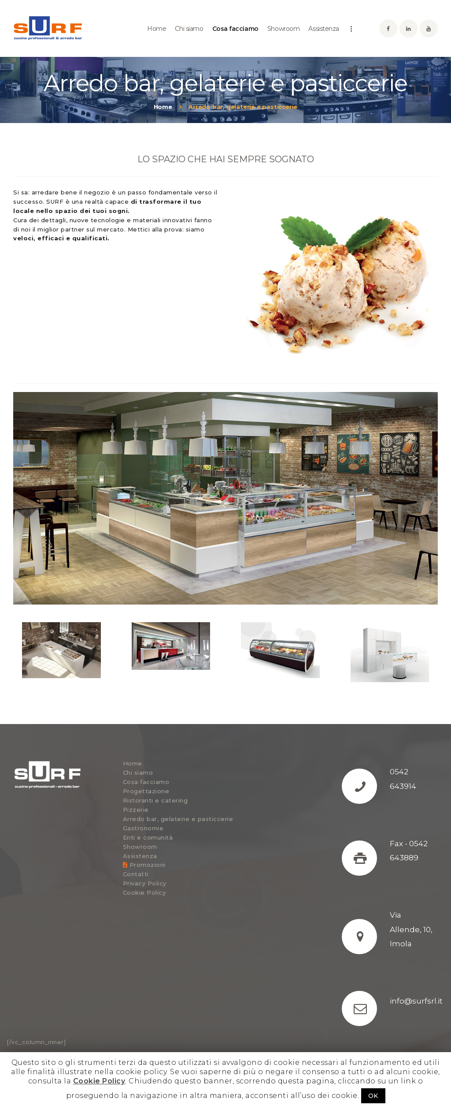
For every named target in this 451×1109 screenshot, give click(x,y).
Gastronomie (143, 828)
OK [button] (373, 1096)
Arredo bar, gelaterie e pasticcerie (178, 818)
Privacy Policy (144, 883)
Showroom (140, 846)
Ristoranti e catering (155, 800)
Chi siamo (138, 772)
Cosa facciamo (146, 781)
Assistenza (140, 855)
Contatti (136, 873)
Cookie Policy (144, 892)
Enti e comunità (148, 837)
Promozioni (144, 864)
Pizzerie (136, 809)
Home (163, 106)
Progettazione (146, 791)
